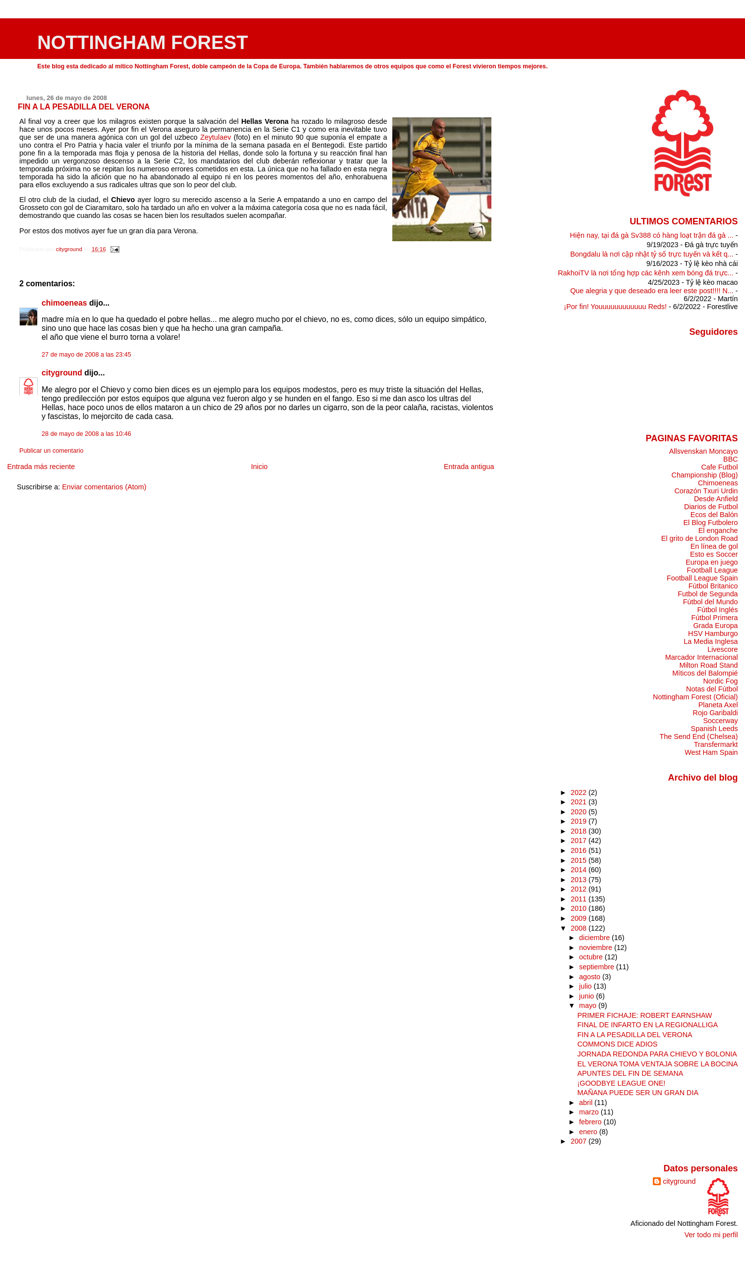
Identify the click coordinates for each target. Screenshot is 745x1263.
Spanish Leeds (714, 729)
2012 (579, 889)
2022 (579, 792)
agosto (590, 977)
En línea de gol (714, 546)
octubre (592, 957)
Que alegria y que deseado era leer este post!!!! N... (652, 291)
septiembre (597, 967)
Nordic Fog (720, 681)
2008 (579, 928)
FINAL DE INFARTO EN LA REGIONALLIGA (648, 1025)
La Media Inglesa (711, 641)
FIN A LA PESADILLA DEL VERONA (635, 1035)
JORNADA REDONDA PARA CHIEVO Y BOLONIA (657, 1054)
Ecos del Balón (714, 515)
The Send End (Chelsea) (699, 736)
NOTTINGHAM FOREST (142, 42)
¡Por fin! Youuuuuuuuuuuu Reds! (615, 307)
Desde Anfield (716, 499)
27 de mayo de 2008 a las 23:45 (86, 354)
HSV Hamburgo (713, 633)
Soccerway (720, 721)
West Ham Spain (711, 752)
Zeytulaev (215, 137)
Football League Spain (702, 578)
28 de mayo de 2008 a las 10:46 (86, 433)
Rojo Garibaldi (715, 713)
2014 (579, 870)
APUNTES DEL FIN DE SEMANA (631, 1073)
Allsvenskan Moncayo (703, 451)
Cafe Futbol (719, 467)
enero (589, 1132)
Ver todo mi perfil (711, 1235)
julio (586, 986)
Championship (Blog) (705, 475)
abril (586, 1102)
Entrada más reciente (41, 467)
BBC (730, 459)
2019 (579, 821)
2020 (579, 812)
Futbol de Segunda (708, 594)
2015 (579, 860)
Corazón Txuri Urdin (706, 491)
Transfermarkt (716, 744)
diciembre (595, 938)
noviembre (596, 947)
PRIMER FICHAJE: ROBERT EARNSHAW (645, 1015)
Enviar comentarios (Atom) (104, 487)
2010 (579, 908)
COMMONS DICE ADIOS (618, 1044)
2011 (579, 899)
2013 (579, 880)
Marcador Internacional (701, 657)
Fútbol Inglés (717, 610)
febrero (591, 1122)
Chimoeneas (718, 483)
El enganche (718, 530)
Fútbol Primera (714, 618)
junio (587, 996)
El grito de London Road (699, 538)
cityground (62, 372)
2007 (579, 1141)
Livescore (722, 649)
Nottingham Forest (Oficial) (695, 697)
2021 (579, 802)
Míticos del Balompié (705, 673)
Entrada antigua (469, 467)
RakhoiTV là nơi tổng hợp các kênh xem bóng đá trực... (646, 273)
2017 (579, 840)
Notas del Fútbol (712, 689)
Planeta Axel (718, 705)
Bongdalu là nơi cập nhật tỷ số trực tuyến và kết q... (652, 254)
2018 (579, 831)
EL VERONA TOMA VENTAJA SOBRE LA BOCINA (658, 1064)
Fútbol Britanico (713, 586)
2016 (579, 850)
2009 (579, 918)
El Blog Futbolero (710, 522)
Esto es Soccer (714, 554)
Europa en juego (712, 562)
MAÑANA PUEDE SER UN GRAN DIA (638, 1093)
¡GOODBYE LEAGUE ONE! (622, 1083)
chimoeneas (64, 303)
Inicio (259, 467)
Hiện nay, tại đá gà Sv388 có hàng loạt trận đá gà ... (652, 235)
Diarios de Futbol (711, 507)
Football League (712, 570)
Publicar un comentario (51, 450)
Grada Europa (715, 626)
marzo (590, 1112)
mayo (588, 1005)
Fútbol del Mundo (710, 602)
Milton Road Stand (708, 665)
